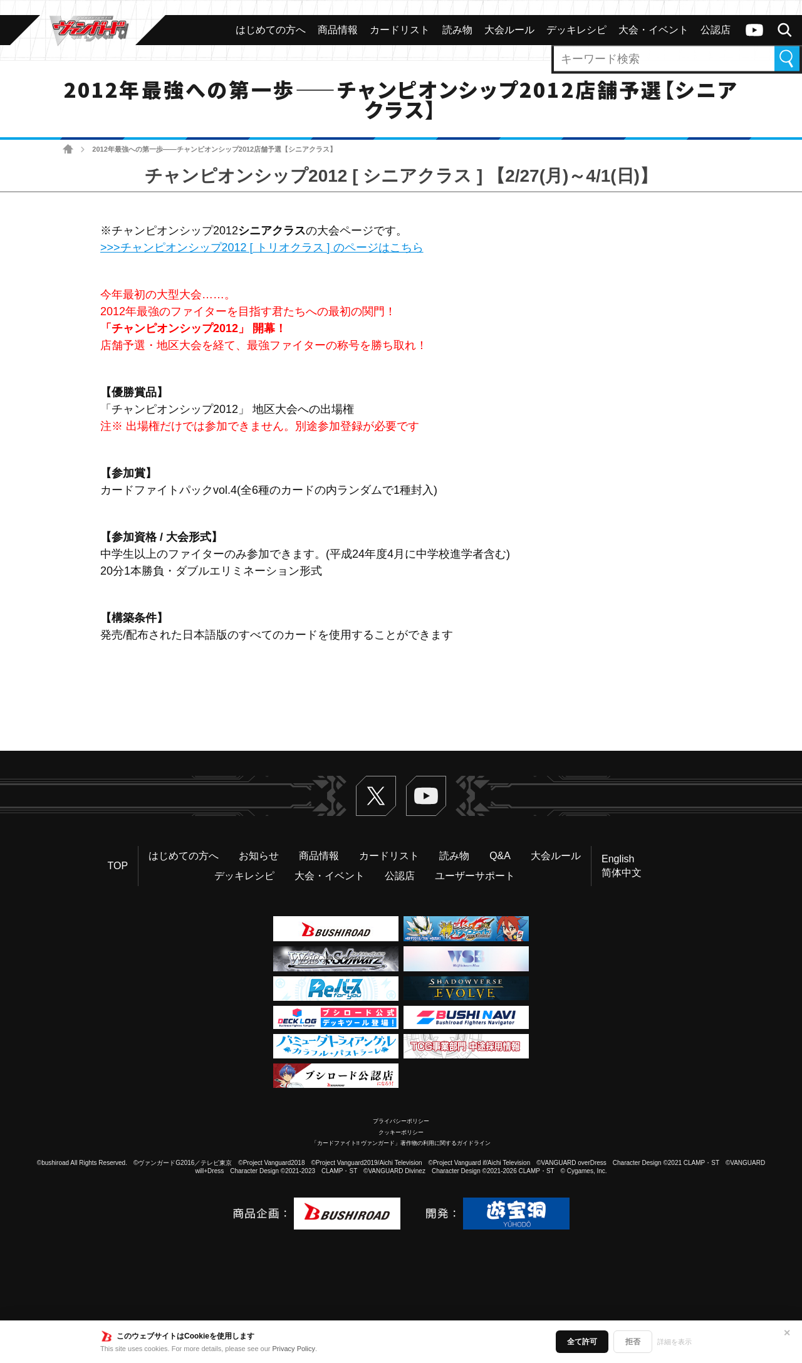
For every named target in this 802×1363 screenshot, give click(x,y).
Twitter (376, 796)
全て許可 (582, 1341)
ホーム (68, 149)
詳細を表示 (674, 1341)
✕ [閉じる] (787, 1333)
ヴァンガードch (754, 30)
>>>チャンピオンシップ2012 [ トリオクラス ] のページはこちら (262, 247)
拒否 (632, 1341)
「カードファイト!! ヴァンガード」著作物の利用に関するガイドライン (401, 1143)
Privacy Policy (294, 1348)
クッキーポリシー (401, 1132)
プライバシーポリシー (401, 1121)
